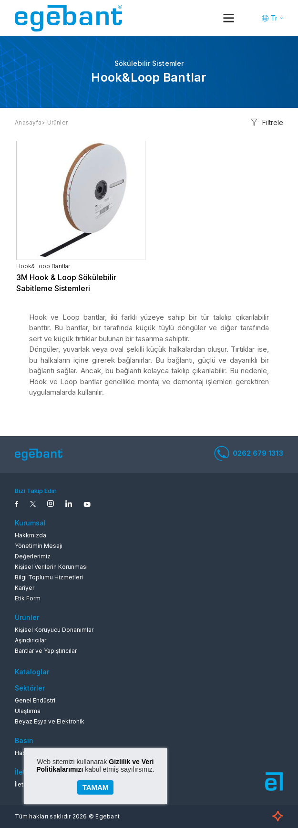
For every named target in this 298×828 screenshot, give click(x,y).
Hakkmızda (30, 535)
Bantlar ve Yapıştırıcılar (46, 650)
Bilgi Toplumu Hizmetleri (49, 577)
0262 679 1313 (248, 453)
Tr (274, 18)
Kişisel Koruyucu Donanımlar (54, 629)
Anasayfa (28, 122)
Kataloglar (32, 672)
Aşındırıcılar (30, 640)
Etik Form (28, 598)
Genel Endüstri (35, 700)
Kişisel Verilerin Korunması (51, 566)
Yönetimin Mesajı (38, 545)
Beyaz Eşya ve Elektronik (49, 721)
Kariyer (24, 587)
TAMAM (95, 787)
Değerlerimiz (33, 556)
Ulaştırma (28, 710)
